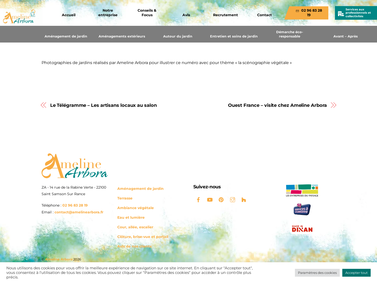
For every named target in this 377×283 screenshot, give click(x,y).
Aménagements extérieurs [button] (122, 36)
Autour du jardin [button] (177, 36)
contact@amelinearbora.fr (78, 212)
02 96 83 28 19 (309, 12)
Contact (264, 15)
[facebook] (198, 199)
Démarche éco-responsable (289, 34)
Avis (186, 15)
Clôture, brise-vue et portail (142, 236)
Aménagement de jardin (66, 36)
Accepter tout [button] (356, 273)
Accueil (69, 15)
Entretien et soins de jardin (234, 36)
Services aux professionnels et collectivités (358, 13)
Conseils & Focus (147, 12)
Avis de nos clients (134, 246)
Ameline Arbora (58, 259)
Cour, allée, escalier (135, 227)
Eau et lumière (131, 217)
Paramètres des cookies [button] (317, 273)
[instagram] (233, 199)
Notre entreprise (108, 12)
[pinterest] (221, 199)
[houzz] (244, 199)
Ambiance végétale (135, 208)
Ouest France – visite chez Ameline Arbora (277, 105)
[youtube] (210, 199)
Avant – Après (345, 36)
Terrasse (125, 198)
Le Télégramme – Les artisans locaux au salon (103, 105)
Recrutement (225, 15)
